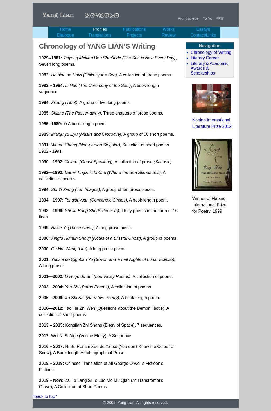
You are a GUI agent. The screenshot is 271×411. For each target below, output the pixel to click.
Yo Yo (207, 18)
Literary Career (205, 58)
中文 (220, 18)
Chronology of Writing (211, 52)
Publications (134, 29)
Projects (134, 35)
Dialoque (65, 35)
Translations (99, 35)
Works (169, 29)
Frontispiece (188, 18)
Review (168, 35)
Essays (203, 29)
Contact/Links (203, 35)
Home (65, 29)
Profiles (100, 29)
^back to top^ (45, 396)
